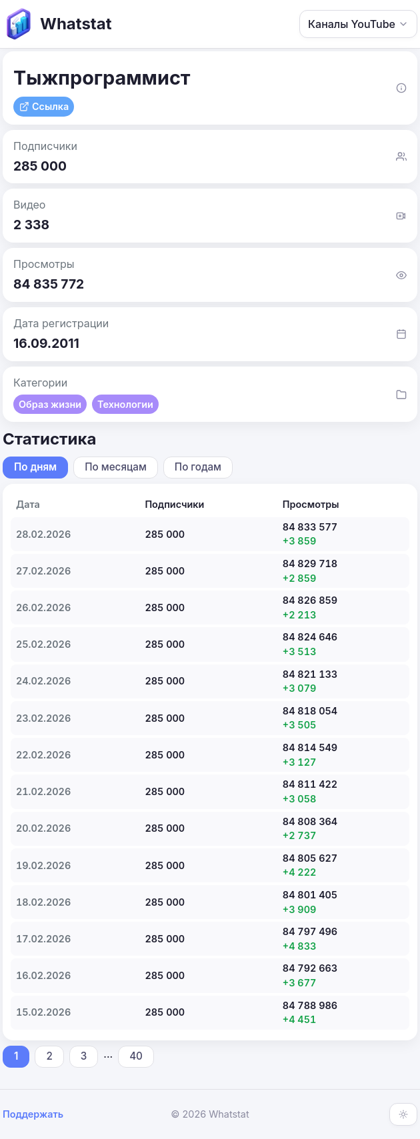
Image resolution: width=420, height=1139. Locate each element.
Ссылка (44, 106)
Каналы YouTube (358, 24)
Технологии (125, 404)
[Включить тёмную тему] (403, 1114)
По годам (198, 467)
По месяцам (116, 467)
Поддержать (33, 1114)
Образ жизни (50, 404)
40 (136, 1056)
